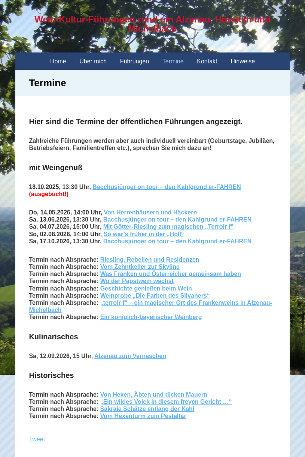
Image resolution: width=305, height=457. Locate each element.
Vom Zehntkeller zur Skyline (140, 267)
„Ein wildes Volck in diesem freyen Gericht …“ (166, 402)
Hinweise (243, 61)
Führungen (134, 61)
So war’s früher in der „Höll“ (144, 234)
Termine (173, 61)
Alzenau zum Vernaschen (130, 356)
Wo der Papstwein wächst (137, 281)
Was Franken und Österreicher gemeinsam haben (170, 274)
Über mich (93, 61)
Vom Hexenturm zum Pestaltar (143, 416)
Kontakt (207, 61)
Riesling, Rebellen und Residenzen (149, 259)
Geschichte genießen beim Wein (146, 288)
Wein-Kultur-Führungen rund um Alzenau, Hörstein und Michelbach (152, 23)
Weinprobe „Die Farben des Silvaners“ (155, 295)
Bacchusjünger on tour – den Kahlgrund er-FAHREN (166, 187)
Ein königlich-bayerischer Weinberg (151, 317)
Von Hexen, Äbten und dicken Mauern (153, 394)
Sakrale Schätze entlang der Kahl (147, 409)
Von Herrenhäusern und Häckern (150, 212)
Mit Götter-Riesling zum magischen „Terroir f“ (168, 226)
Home (58, 61)
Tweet (37, 439)
